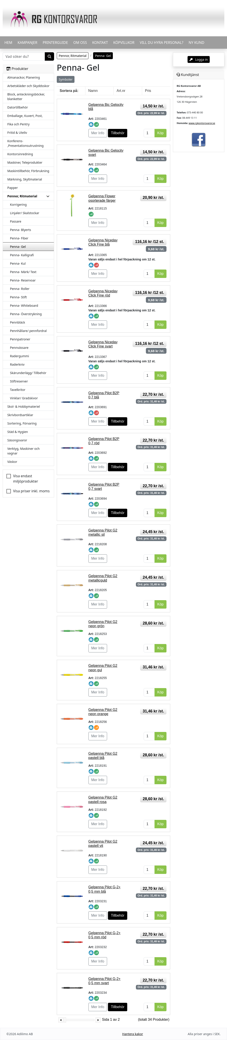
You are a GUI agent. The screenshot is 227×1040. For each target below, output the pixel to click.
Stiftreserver (19, 381)
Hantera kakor (132, 1034)
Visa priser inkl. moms (31, 491)
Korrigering (18, 204)
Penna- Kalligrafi (22, 255)
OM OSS (80, 42)
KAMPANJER (27, 42)
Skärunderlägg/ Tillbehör (28, 373)
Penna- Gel (18, 246)
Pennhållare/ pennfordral (28, 331)
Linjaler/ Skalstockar (24, 213)
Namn (93, 91)
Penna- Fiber (19, 238)
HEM (8, 42)
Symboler (65, 79)
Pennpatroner (20, 339)
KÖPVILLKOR (124, 42)
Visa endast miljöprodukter (25, 478)
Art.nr (121, 91)
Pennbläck (17, 322)
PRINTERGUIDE (55, 42)
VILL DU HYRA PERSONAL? (161, 42)
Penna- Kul (18, 263)
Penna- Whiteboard (24, 305)
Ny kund (196, 42)
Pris (148, 91)
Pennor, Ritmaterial (72, 56)
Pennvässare (19, 347)
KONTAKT (100, 42)
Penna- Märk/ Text (23, 272)
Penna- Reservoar (23, 280)
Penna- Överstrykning (26, 314)
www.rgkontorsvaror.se (202, 123)
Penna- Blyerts (20, 230)
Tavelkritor (17, 390)
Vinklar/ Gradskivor (24, 398)
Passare (15, 221)
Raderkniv (17, 364)
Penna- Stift (18, 297)
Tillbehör (117, 133)
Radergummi (19, 356)
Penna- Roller (19, 289)
